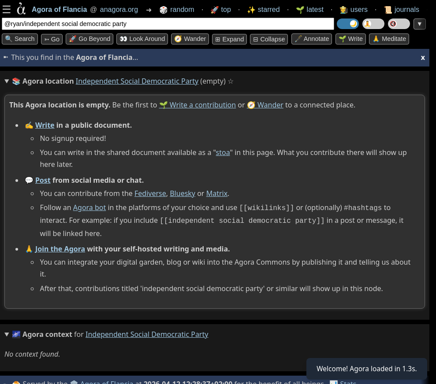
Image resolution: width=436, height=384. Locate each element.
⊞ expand (229, 39)
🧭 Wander (190, 38)
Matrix (216, 193)
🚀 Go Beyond (89, 38)
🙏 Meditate (389, 38)
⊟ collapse (269, 39)
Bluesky (182, 193)
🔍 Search (20, 38)
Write (45, 125)
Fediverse (150, 193)
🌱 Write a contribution (197, 105)
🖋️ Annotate (311, 38)
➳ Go (52, 39)
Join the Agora (60, 247)
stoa (223, 152)
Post (43, 180)
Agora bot (89, 207)
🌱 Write (351, 38)
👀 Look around (142, 38)
